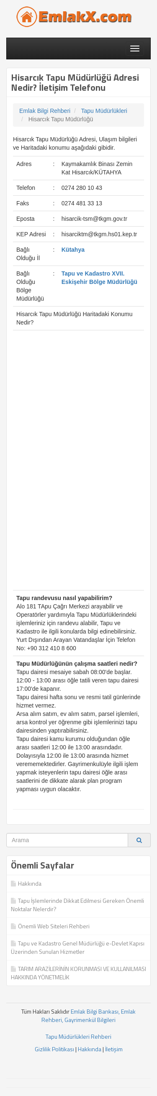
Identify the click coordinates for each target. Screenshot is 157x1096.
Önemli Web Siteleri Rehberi (50, 926)
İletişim (114, 1049)
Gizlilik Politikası (54, 1049)
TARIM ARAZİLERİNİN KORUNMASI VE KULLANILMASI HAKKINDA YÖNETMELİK (78, 972)
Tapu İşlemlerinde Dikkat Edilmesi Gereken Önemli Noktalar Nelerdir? (77, 904)
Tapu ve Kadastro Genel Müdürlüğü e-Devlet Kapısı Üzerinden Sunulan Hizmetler (77, 947)
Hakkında (26, 883)
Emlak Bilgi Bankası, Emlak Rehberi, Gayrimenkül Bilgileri (88, 1015)
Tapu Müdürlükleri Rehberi (78, 1036)
